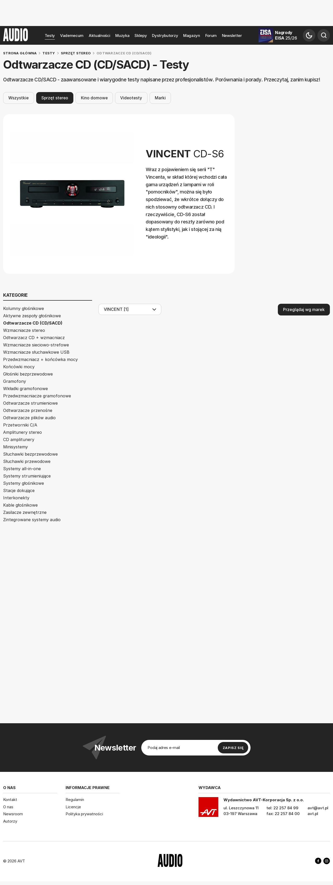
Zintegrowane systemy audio (32, 519)
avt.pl (313, 813)
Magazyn (191, 35)
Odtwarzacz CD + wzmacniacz (34, 337)
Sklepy (141, 35)
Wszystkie (18, 97)
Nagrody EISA (286, 35)
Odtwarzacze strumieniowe (30, 403)
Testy (50, 35)
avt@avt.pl (318, 807)
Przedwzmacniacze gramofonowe (37, 395)
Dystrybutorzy (165, 35)
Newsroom (13, 813)
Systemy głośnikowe (23, 483)
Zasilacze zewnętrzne (25, 512)
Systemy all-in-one (22, 468)
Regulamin (75, 799)
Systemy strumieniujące (27, 476)
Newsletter (232, 35)
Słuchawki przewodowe (26, 461)
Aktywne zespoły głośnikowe (32, 315)
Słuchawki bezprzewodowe (30, 454)
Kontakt (10, 799)
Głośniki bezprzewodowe (28, 374)
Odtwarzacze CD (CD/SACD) (32, 323)
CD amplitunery (18, 439)
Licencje (73, 806)
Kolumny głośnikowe (23, 308)
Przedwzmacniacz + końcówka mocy (40, 359)
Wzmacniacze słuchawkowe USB (36, 352)
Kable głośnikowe (20, 505)
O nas (8, 806)
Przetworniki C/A (20, 425)
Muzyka (122, 35)
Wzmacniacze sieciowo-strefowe (36, 344)
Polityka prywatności (84, 813)
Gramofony (14, 381)
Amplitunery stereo (22, 432)
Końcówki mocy (19, 366)
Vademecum (72, 35)
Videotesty (131, 97)
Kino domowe (94, 97)
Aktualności (99, 35)
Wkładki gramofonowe (25, 388)
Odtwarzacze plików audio (29, 417)
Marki (160, 97)
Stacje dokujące (19, 490)
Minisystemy (15, 446)
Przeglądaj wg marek (304, 309)
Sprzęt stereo (54, 97)
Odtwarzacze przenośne (27, 410)
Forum (211, 35)
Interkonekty (16, 497)
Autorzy (10, 821)
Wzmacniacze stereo (24, 330)
